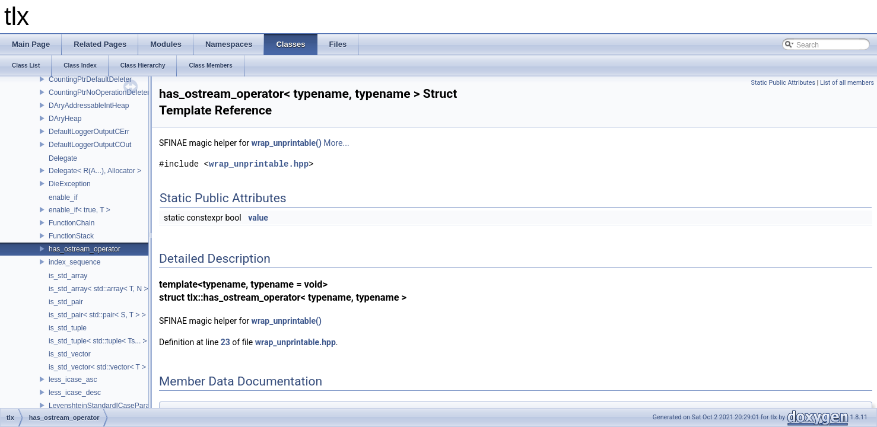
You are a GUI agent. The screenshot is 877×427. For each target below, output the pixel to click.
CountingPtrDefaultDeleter (90, 79)
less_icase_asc (73, 379)
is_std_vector (70, 354)
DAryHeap (65, 118)
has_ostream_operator (84, 249)
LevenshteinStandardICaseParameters (110, 405)
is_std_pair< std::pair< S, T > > (97, 315)
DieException (70, 184)
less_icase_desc (75, 392)
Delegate (63, 158)
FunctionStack (71, 236)
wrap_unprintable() (287, 143)
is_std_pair (66, 302)
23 (225, 342)
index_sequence (74, 262)
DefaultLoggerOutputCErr (89, 132)
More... (336, 143)
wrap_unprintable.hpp (259, 164)
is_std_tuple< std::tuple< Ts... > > (101, 341)
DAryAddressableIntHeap (89, 105)
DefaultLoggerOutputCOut (90, 145)
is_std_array (68, 276)
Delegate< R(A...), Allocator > (95, 171)
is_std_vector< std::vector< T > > (100, 367)
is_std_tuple (68, 328)
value (258, 217)
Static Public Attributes (783, 83)
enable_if (63, 197)
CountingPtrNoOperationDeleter (99, 92)
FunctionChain (71, 223)
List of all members (847, 83)
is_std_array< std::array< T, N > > (101, 289)
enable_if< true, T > (79, 210)
